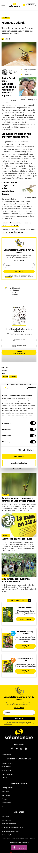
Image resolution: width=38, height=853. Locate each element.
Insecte (5, 376)
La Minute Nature (7, 778)
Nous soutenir (6, 803)
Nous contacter (6, 755)
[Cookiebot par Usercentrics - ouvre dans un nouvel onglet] (27, 388)
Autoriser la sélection (19, 463)
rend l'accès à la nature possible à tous (18, 230)
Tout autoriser (19, 456)
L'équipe (4, 799)
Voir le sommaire (19, 340)
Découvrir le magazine (25, 646)
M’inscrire (18, 271)
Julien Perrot (6, 795)
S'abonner (31, 5)
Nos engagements (7, 788)
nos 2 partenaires (15, 398)
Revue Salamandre (14, 293)
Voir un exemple (19, 260)
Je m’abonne (19, 352)
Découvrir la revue (25, 619)
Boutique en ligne (7, 763)
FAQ (3, 806)
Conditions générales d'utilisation (12, 827)
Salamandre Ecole (7, 770)
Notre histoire (6, 791)
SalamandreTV (6, 767)
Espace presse (6, 820)
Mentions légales (7, 835)
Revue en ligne (19, 346)
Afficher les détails (25, 450)
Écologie (6, 18)
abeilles (5, 110)
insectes (28, 119)
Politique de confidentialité (10, 831)
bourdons (5, 115)
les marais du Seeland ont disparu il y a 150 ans (16, 224)
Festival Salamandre (8, 774)
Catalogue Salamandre (9, 824)
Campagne (13, 376)
